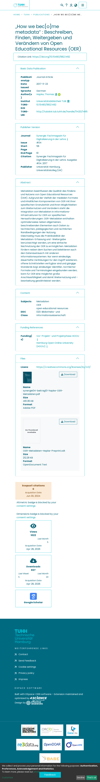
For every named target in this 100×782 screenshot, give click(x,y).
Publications (41, 14)
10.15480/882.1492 (46, 104)
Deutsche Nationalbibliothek (29, 730)
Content (25, 293)
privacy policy (40, 771)
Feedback (50, 774)
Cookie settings (25, 666)
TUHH (27, 14)
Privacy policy (24, 673)
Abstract (25, 182)
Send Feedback (25, 660)
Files (22, 358)
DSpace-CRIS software (38, 694)
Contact (21, 654)
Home (17, 14)
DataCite (73, 730)
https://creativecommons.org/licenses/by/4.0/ (63, 367)
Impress (21, 679)
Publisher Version (30, 127)
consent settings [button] (26, 506)
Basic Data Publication (33, 68)
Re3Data (28, 744)
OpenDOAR (52, 744)
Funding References (31, 327)
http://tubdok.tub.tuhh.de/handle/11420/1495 (61, 111)
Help (66, 5)
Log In (71, 5)
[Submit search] (62, 4)
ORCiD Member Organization (52, 730)
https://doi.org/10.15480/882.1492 (51, 56)
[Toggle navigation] (83, 5)
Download (68, 374)
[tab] (50, 69)
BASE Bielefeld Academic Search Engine (50, 759)
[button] (76, 5)
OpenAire (74, 744)
